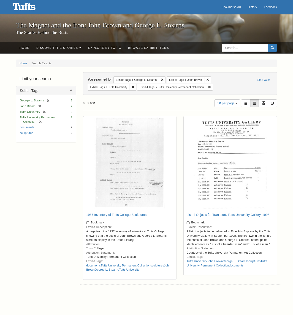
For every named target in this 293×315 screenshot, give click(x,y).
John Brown (215, 261)
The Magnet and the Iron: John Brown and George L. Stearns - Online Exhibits (30, 8)
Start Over (263, 79)
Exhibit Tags (29, 90)
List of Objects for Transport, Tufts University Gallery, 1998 (228, 215)
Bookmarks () (231, 7)
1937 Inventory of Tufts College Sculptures (116, 215)
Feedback (270, 7)
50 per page (227, 103)
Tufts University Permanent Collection (125, 265)
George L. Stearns (107, 269)
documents (27, 127)
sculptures (26, 133)
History (252, 7)
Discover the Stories (58, 47)
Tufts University (129, 269)
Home (24, 47)
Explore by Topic (104, 47)
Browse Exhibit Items (148, 47)
